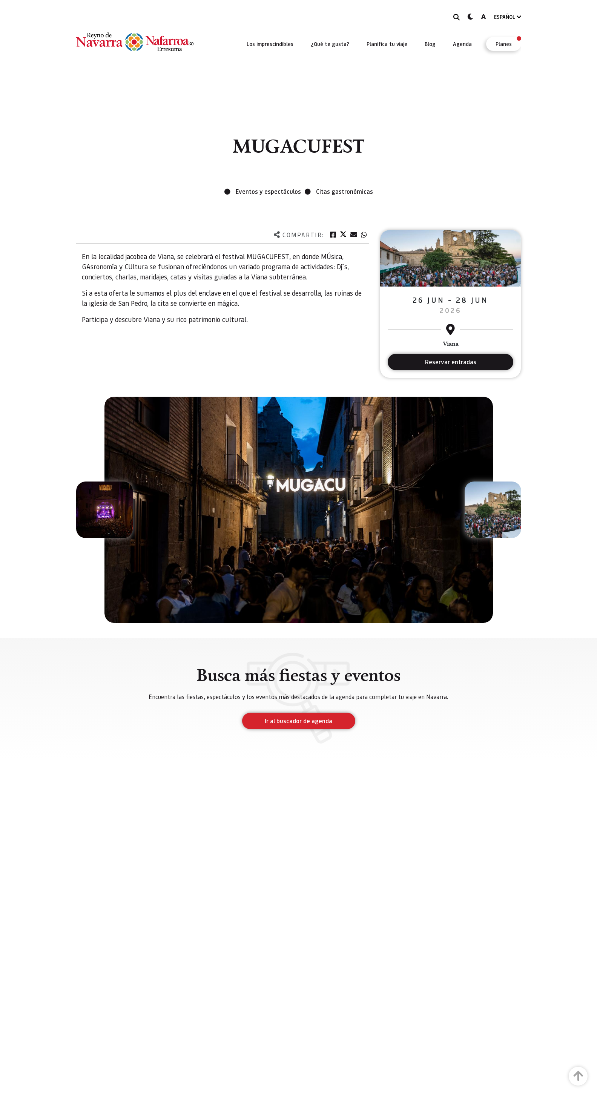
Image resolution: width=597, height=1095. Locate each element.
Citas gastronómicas (344, 191)
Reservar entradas (450, 362)
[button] (104, 510)
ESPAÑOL (507, 16)
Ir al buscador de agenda (298, 721)
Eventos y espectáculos (268, 191)
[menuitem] (270, 44)
